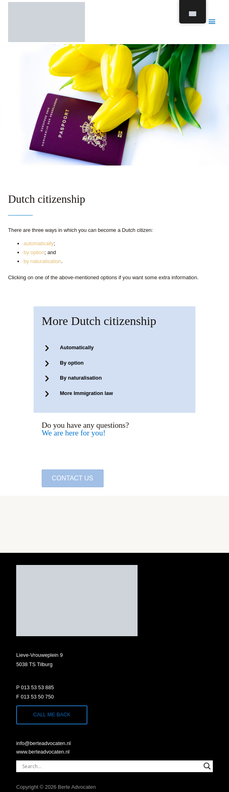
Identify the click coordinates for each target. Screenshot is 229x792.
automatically (38, 243)
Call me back (51, 714)
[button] (73, 478)
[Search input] (110, 766)
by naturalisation (42, 261)
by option (34, 252)
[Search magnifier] (207, 766)
